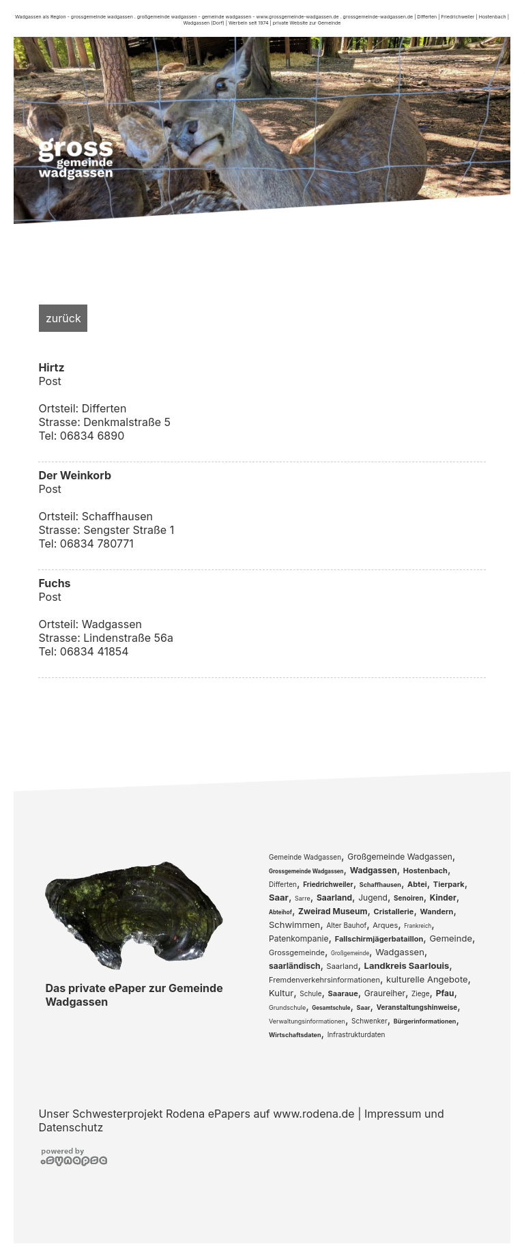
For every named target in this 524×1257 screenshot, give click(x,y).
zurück (63, 318)
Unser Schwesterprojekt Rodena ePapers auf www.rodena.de (196, 1113)
